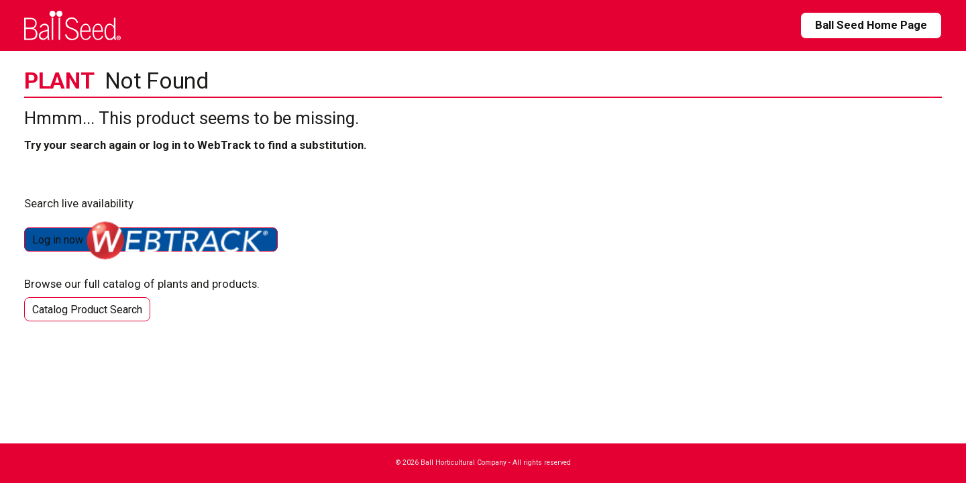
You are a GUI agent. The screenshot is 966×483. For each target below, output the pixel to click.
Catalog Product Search (87, 309)
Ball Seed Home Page (871, 25)
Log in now (151, 239)
